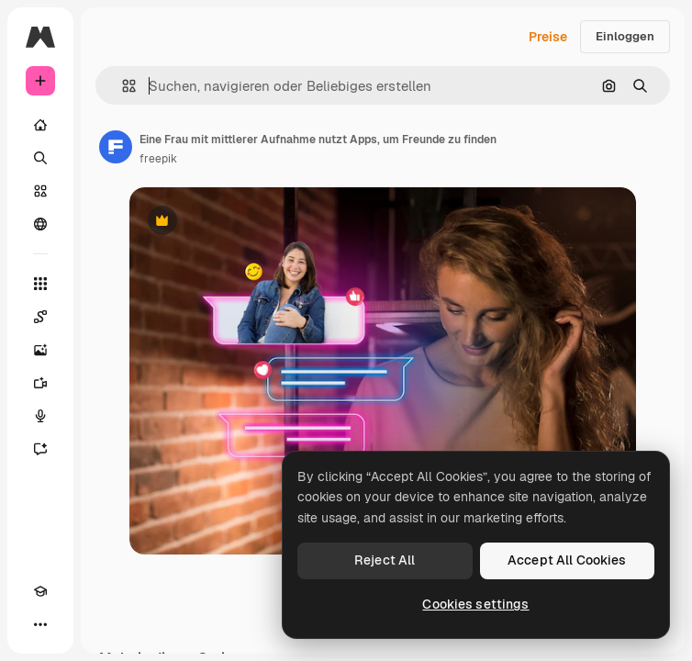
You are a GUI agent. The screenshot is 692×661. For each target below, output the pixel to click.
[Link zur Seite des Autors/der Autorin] (115, 146)
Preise (548, 36)
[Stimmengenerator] (40, 416)
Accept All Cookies (567, 560)
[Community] (40, 224)
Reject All (384, 560)
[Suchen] (40, 158)
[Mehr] (40, 624)
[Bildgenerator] (40, 349)
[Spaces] (40, 316)
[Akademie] (40, 591)
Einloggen (625, 36)
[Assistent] (40, 449)
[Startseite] (40, 125)
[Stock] (40, 191)
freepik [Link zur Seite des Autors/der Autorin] (158, 158)
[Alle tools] (40, 283)
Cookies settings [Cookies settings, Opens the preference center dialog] (475, 604)
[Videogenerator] (40, 383)
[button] (121, 86)
